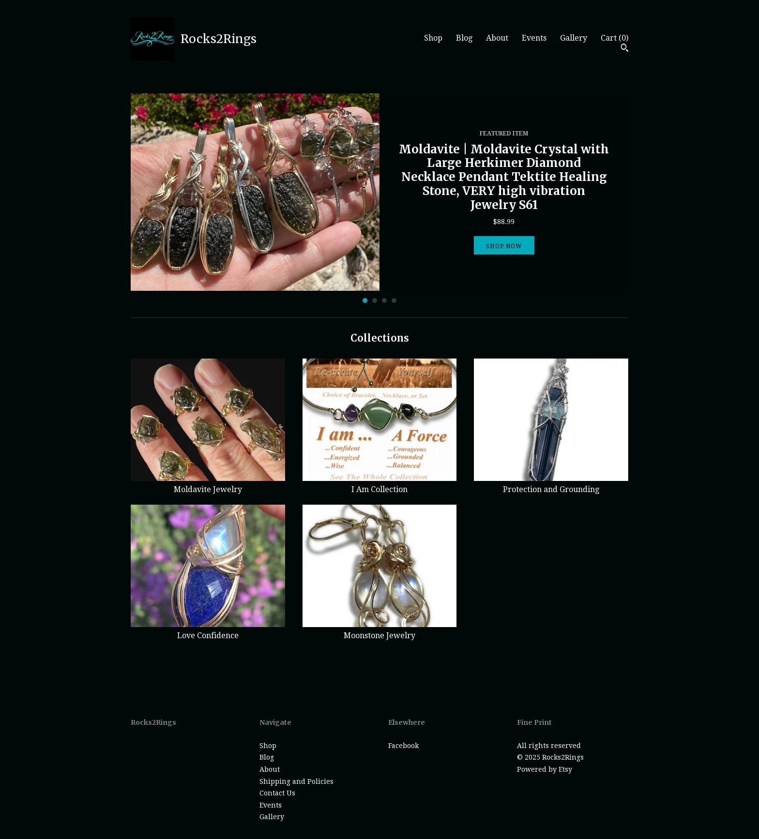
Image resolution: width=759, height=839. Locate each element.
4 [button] (394, 300)
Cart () (614, 38)
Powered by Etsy (544, 769)
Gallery (573, 38)
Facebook (403, 745)
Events (534, 38)
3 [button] (384, 300)
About (497, 38)
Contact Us (277, 793)
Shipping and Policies (296, 781)
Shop (433, 38)
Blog (464, 38)
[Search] (624, 49)
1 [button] (365, 300)
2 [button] (374, 300)
